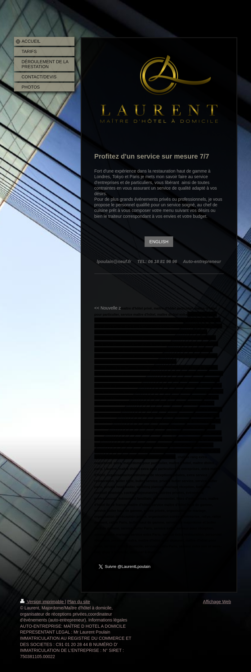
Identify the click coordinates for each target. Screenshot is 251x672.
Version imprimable (42, 601)
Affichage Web (217, 601)
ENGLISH (158, 241)
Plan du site (78, 601)
